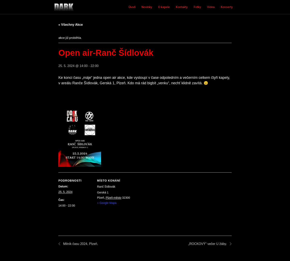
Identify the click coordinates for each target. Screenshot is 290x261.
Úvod (131, 7)
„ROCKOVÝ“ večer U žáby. (208, 244)
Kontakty (182, 7)
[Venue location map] (157, 200)
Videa (211, 7)
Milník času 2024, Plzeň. (80, 244)
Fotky (197, 7)
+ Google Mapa (106, 202)
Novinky (146, 7)
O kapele (164, 7)
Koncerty (227, 7)
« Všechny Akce (70, 24)
